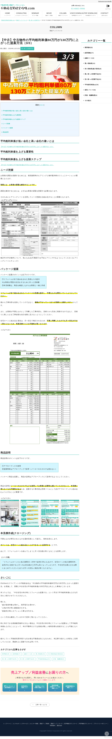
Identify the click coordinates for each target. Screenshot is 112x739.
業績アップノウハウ (63, 13)
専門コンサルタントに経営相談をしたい (9, 688)
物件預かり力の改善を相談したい (40, 688)
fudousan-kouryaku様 (103, 1)
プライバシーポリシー (48, 728)
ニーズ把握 (6, 123)
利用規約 (61, 728)
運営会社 (68, 728)
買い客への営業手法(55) (10, 660)
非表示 (42, 105)
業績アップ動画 (49, 13)
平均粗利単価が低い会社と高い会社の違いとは (17, 110)
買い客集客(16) (46, 654)
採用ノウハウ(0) (90, 95)
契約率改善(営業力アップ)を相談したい (55, 688)
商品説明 (5, 132)
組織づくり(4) (32, 654)
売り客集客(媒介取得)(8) (63, 654)
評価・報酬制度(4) (67, 660)
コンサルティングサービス (21, 13)
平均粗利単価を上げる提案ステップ (14, 119)
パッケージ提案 (7, 128)
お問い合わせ (104, 13)
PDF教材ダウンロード (90, 13)
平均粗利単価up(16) (50, 660)
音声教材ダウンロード (77, 13)
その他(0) (88, 107)
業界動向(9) (6, 654)
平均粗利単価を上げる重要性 (11, 115)
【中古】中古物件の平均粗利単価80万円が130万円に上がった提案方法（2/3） (31, 165)
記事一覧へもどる (41, 707)
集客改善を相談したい (24, 688)
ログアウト (107, 7)
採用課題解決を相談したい (70, 688)
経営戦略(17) (18, 654)
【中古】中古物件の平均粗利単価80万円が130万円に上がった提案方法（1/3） (31, 146)
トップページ (7, 13)
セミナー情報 (35, 13)
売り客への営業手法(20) (31, 660)
